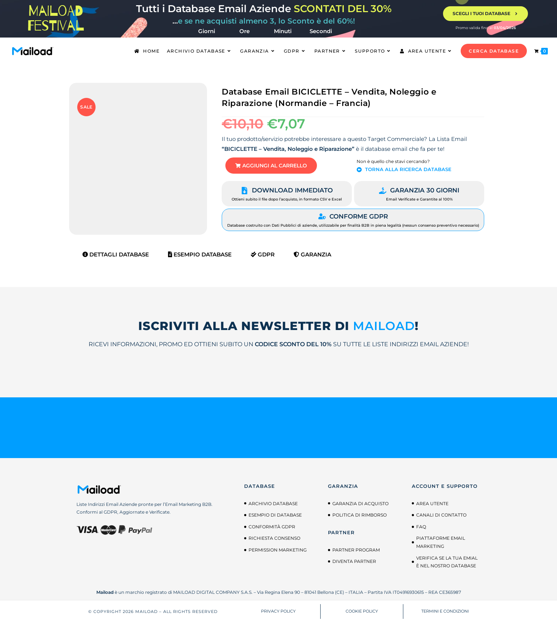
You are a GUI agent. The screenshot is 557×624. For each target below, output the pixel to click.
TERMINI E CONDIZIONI (445, 613)
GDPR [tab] (263, 255)
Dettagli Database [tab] (115, 255)
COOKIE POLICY (362, 613)
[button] (276, 166)
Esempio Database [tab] (200, 255)
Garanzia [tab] (312, 255)
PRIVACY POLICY (278, 613)
